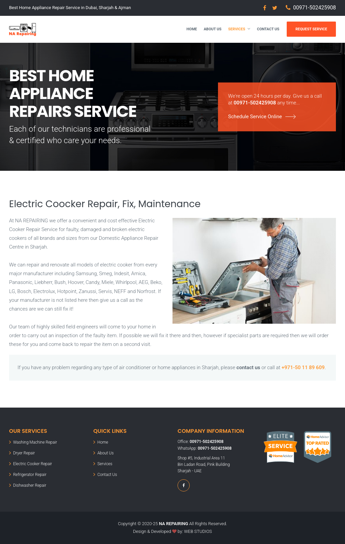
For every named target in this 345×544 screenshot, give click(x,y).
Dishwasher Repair (29, 485)
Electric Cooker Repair (32, 463)
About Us (213, 29)
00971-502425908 (314, 8)
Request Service (311, 29)
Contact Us (268, 29)
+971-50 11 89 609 (303, 367)
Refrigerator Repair (29, 474)
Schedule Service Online (255, 117)
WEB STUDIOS (198, 531)
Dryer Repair (24, 453)
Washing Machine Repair (35, 442)
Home (192, 29)
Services (236, 29)
